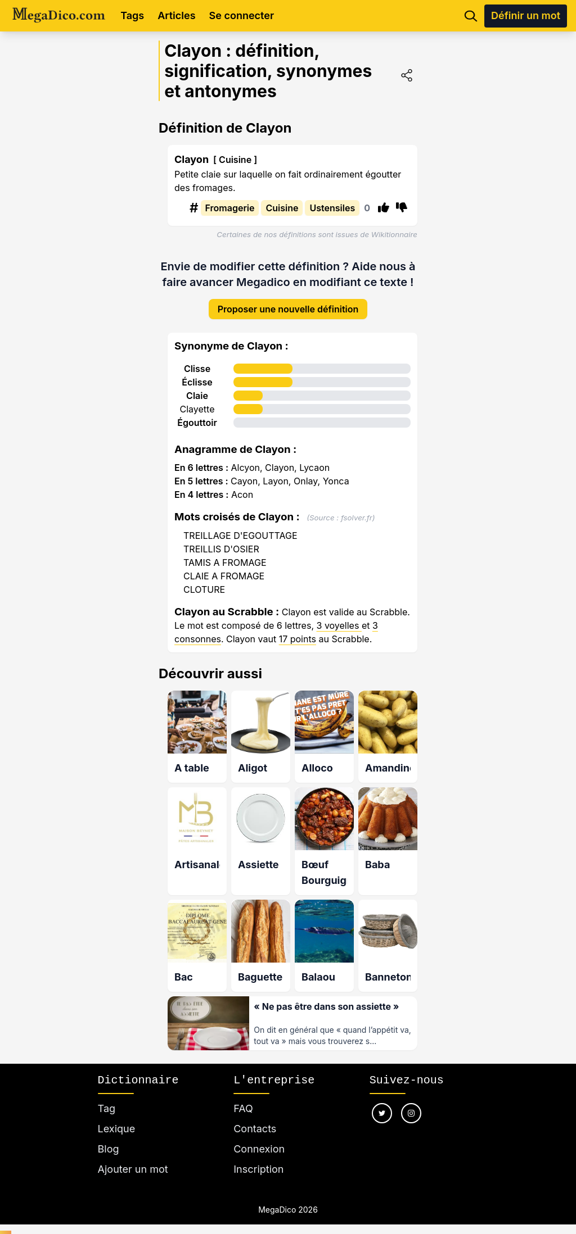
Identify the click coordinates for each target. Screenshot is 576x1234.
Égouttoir (197, 413)
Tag (106, 1095)
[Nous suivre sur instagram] (411, 1100)
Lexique (117, 1116)
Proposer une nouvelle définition (288, 300)
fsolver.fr (356, 508)
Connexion (259, 1136)
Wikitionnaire (394, 234)
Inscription (258, 1156)
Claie (197, 386)
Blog (108, 1136)
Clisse (197, 359)
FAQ (243, 1095)
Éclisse (197, 373)
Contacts (254, 1116)
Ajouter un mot (133, 1156)
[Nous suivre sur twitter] (382, 1100)
